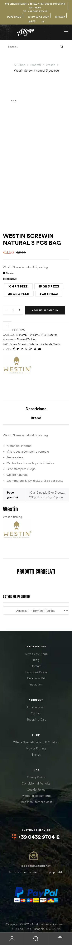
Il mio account (36, 689)
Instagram (36, 666)
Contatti (36, 648)
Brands (36, 736)
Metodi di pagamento (36, 778)
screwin (22, 326)
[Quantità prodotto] (13, 292)
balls (31, 326)
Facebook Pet (36, 660)
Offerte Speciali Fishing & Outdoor (36, 724)
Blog (36, 642)
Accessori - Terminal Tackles (19, 321)
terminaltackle (43, 326)
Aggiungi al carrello (45, 292)
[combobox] (36, 592)
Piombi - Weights (29, 317)
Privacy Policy (36, 759)
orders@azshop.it (36, 848)
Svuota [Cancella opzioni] (10, 254)
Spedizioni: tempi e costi (36, 784)
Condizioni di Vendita (36, 765)
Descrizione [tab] (36, 390)
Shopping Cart (36, 701)
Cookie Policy (36, 771)
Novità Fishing (36, 730)
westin (57, 326)
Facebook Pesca (36, 654)
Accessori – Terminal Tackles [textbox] (36, 593)
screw (13, 326)
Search (36, 939)
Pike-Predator (49, 317)
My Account (12, 939)
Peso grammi (9, 260)
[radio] (18, 268)
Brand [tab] (36, 399)
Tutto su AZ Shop (36, 636)
